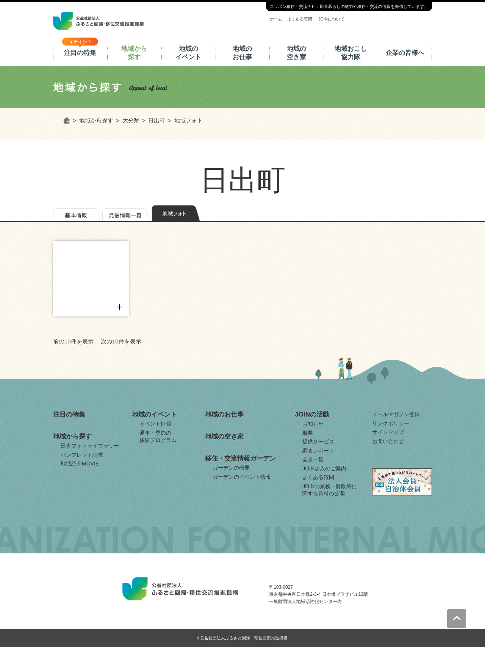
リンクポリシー (390, 423)
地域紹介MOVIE (80, 464)
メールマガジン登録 (396, 414)
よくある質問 (299, 19)
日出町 (156, 120)
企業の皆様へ (405, 52)
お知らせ (313, 424)
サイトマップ (388, 432)
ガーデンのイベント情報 (242, 477)
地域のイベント (188, 53)
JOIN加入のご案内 (324, 468)
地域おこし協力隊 (351, 53)
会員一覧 (313, 459)
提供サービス (318, 442)
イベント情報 (155, 424)
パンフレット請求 (82, 455)
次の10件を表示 (121, 341)
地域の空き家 (296, 53)
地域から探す (134, 53)
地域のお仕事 (242, 53)
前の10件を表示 (73, 341)
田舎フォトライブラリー (90, 446)
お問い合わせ (388, 441)
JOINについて (331, 19)
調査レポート (318, 451)
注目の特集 (80, 52)
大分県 (130, 120)
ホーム (276, 19)
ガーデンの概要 (231, 468)
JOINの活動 (312, 414)
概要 (307, 433)
